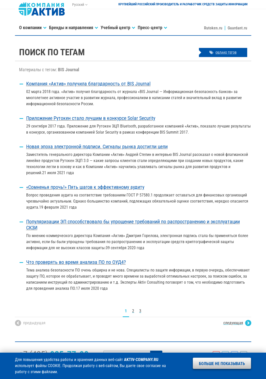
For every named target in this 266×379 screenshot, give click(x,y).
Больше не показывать (222, 363)
